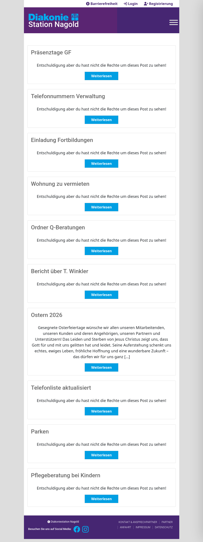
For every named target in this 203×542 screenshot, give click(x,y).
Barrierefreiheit (102, 3)
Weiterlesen (101, 76)
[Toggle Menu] (173, 22)
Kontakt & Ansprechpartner (138, 522)
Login (131, 3)
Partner (167, 522)
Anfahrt (125, 527)
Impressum (143, 527)
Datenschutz (164, 527)
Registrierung (158, 3)
